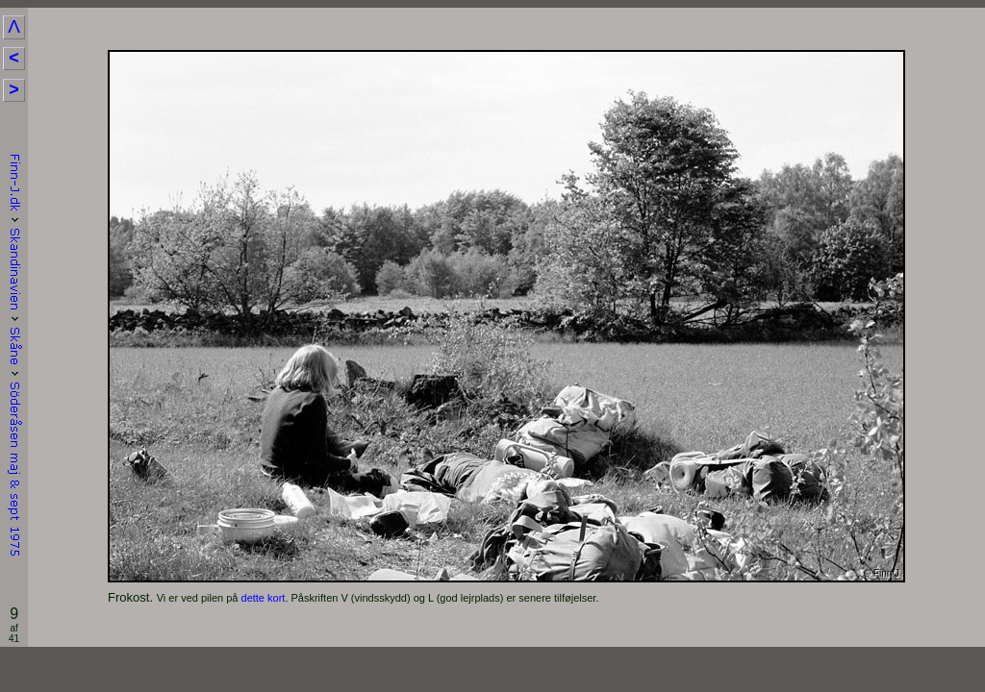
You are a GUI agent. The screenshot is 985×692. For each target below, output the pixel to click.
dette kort (263, 598)
